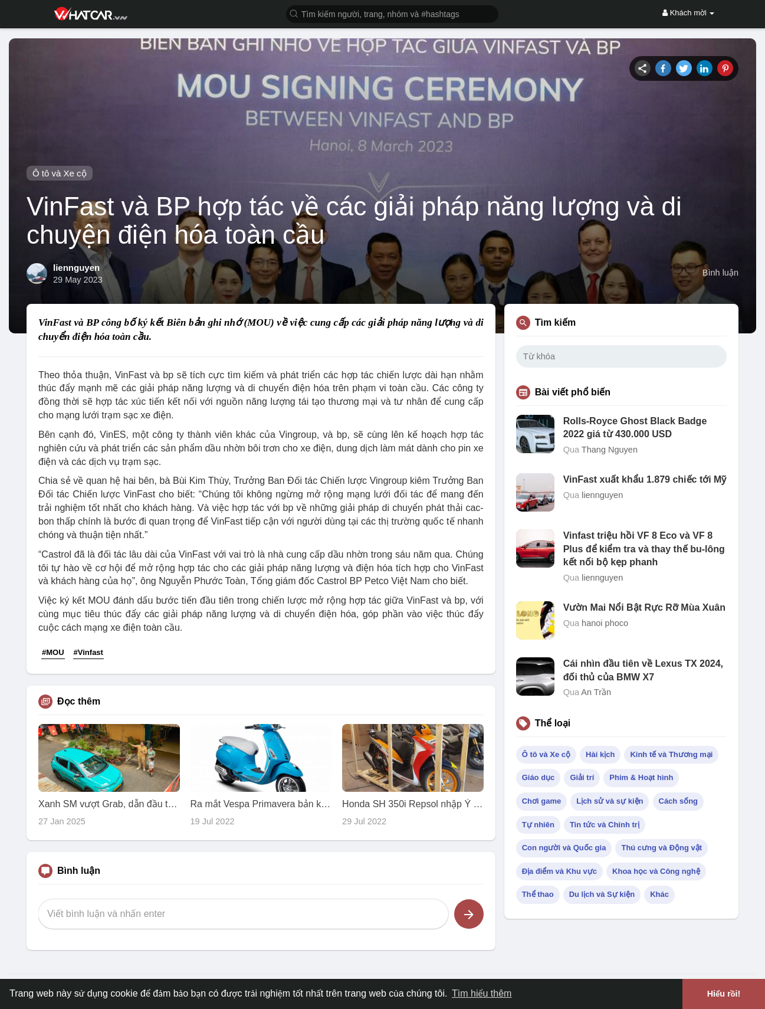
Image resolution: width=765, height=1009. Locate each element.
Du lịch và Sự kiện (602, 894)
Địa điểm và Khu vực (559, 871)
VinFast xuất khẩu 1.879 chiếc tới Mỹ (645, 479)
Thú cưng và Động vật (661, 847)
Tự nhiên (538, 824)
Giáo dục (538, 777)
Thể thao (538, 894)
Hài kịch (600, 754)
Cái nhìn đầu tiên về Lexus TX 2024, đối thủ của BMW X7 (643, 670)
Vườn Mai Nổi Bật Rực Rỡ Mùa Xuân (644, 607)
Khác (659, 894)
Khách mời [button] (688, 12)
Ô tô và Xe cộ (59, 173)
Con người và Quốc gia (564, 847)
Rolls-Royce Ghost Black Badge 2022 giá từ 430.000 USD (635, 427)
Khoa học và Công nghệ (656, 871)
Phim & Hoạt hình (641, 777)
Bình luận (720, 272)
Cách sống (678, 801)
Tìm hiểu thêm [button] (481, 993)
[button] (392, 13)
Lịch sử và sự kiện (609, 801)
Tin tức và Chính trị (604, 824)
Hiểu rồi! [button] (724, 993)
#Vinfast (88, 652)
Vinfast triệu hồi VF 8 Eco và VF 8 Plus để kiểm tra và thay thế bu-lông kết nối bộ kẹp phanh (644, 548)
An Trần (596, 692)
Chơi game (542, 801)
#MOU (53, 652)
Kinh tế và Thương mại (671, 754)
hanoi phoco (605, 623)
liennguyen (76, 268)
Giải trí (582, 777)
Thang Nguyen (610, 449)
